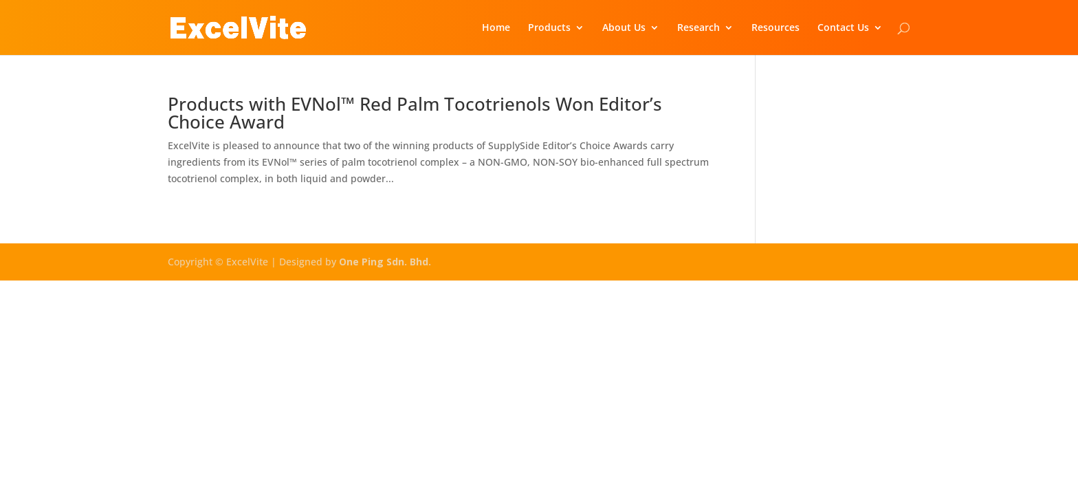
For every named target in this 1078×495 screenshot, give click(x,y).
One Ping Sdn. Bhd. (385, 261)
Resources (775, 28)
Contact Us (843, 28)
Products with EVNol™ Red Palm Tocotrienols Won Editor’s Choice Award (415, 112)
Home (496, 28)
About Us (624, 28)
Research (698, 28)
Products (549, 28)
